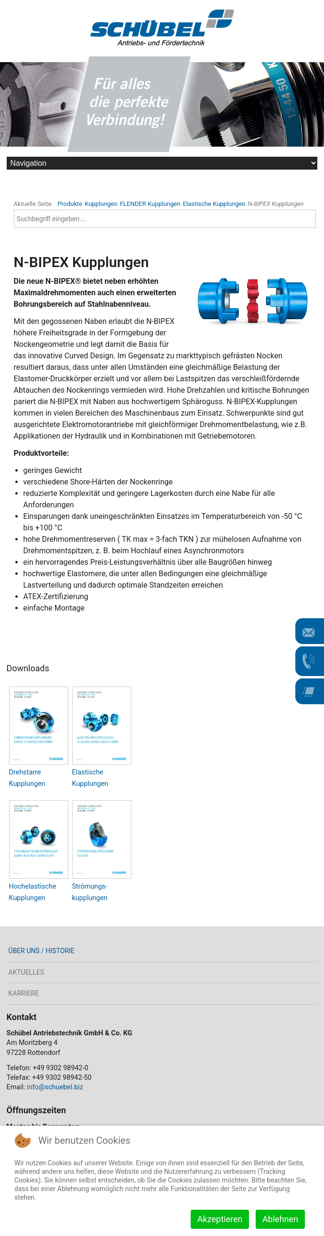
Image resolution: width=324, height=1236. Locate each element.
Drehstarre (25, 772)
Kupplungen (27, 784)
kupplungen (90, 898)
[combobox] (165, 219)
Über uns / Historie (42, 951)
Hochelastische (32, 886)
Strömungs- (90, 886)
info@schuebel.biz (55, 1087)
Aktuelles (26, 972)
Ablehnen (280, 1219)
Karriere (24, 993)
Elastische (88, 772)
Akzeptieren (220, 1219)
